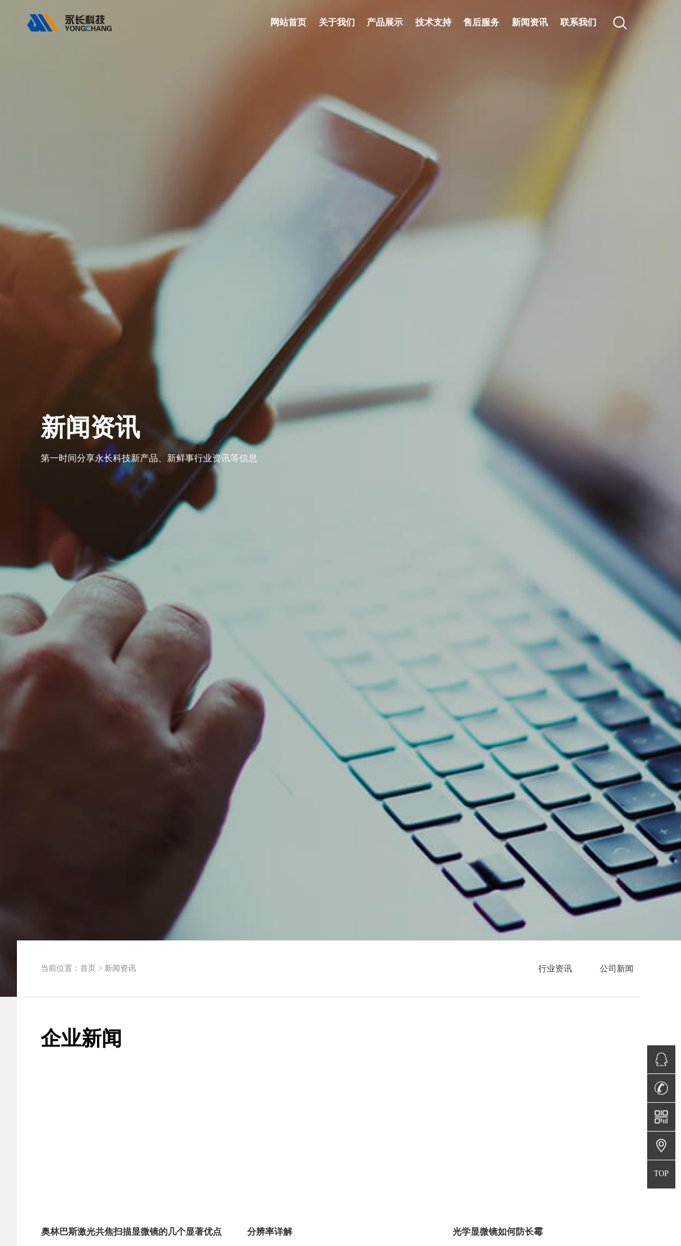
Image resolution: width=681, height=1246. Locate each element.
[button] (146, 1059)
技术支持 (433, 21)
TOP (661, 1173)
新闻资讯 (530, 21)
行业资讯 (555, 968)
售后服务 (481, 21)
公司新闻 (617, 968)
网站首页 (288, 21)
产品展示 (385, 21)
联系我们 (578, 21)
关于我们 (337, 21)
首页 (88, 968)
